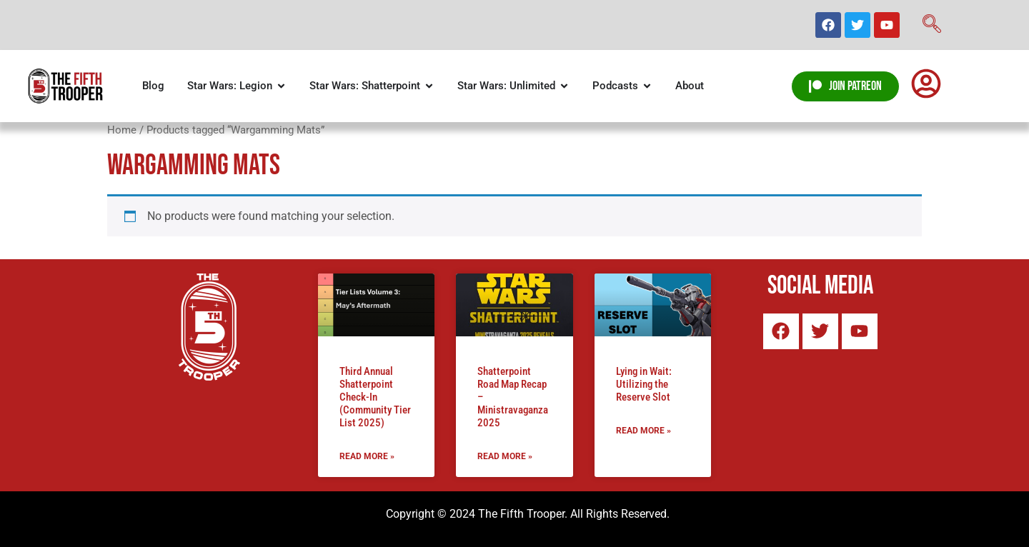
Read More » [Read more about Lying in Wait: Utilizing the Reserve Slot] (643, 431)
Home (121, 130)
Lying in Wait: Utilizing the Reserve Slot (644, 384)
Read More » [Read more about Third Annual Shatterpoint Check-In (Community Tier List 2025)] (366, 456)
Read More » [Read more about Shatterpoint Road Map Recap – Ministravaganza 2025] (504, 456)
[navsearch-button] (932, 25)
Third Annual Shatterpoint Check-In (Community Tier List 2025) (375, 397)
